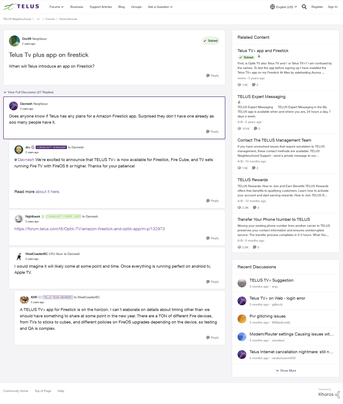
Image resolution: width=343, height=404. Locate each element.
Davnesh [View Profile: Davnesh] (26, 103)
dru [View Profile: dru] (27, 147)
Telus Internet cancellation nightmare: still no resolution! (291, 352)
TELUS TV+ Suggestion (272, 280)
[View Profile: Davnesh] (13, 106)
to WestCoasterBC (87, 297)
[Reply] (212, 76)
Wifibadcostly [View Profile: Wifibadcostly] (281, 322)
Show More (286, 370)
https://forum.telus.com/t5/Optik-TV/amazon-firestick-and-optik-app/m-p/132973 (89, 228)
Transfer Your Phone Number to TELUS (274, 219)
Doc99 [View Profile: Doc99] (26, 38)
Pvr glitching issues (268, 316)
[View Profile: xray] (242, 283)
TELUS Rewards (253, 179)
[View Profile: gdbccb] (242, 301)
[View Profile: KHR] (24, 299)
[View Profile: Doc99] (14, 40)
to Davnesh (76, 147)
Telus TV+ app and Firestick (263, 50)
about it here (47, 191)
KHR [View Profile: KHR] (34, 297)
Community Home (15, 391)
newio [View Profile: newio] (242, 78)
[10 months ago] (255, 161)
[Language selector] (283, 6)
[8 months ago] (254, 240)
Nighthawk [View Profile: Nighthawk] (32, 216)
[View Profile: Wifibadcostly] (242, 318)
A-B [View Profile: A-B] (240, 121)
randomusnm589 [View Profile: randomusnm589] (284, 358)
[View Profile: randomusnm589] (242, 354)
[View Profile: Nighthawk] (18, 218)
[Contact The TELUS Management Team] (286, 151)
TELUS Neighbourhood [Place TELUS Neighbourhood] (17, 19)
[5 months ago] (259, 286)
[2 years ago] (253, 121)
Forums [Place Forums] (50, 19)
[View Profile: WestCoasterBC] (18, 256)
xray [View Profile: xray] (275, 286)
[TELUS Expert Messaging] (286, 111)
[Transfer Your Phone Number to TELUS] (286, 230)
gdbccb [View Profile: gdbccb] (277, 304)
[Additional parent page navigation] (38, 19)
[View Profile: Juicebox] (242, 336)
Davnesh (26, 159)
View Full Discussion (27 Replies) (28, 92)
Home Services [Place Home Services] (68, 19)
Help (61, 391)
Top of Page (43, 391)
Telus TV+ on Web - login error (277, 298)
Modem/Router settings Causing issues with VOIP (291, 334)
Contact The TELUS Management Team (274, 140)
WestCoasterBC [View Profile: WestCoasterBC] (36, 254)
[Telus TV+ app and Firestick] (286, 68)
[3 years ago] (256, 78)
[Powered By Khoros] (329, 393)
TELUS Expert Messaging (261, 96)
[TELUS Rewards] (286, 190)
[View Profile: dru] (18, 149)
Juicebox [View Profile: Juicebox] (278, 340)
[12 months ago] (255, 200)
